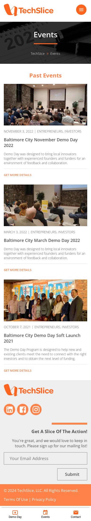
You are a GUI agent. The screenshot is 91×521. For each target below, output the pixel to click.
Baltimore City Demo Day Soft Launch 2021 (42, 338)
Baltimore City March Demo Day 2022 (42, 240)
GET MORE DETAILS (17, 175)
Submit (72, 474)
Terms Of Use (16, 499)
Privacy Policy (44, 499)
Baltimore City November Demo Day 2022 (41, 142)
